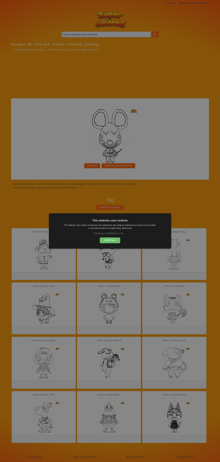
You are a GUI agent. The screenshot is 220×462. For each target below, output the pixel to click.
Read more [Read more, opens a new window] (127, 228)
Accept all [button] (110, 240)
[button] (110, 233)
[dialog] (110, 231)
